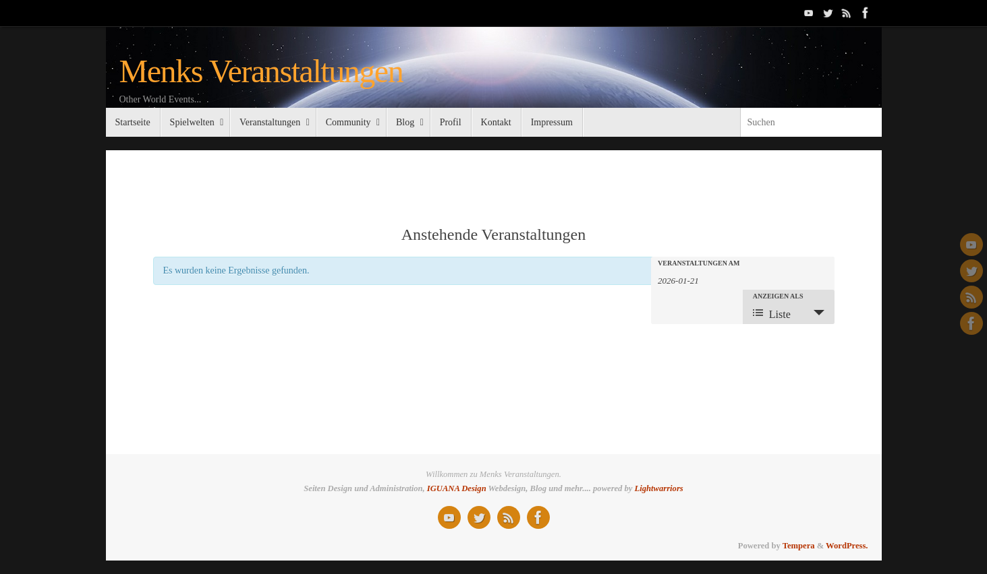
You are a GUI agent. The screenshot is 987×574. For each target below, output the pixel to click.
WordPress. (847, 545)
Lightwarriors (659, 488)
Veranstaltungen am (698, 263)
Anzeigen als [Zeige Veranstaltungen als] (778, 296)
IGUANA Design (456, 488)
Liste (772, 313)
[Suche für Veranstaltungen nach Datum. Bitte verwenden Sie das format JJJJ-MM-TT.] (691, 280)
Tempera (799, 545)
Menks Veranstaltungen (261, 71)
